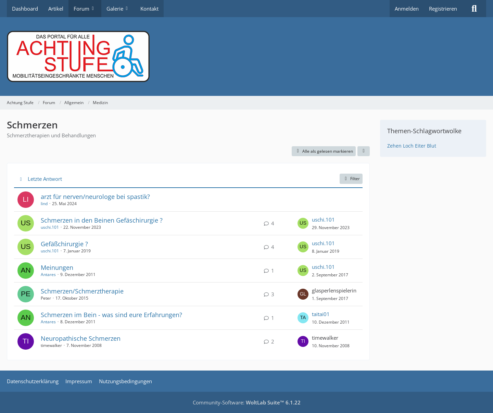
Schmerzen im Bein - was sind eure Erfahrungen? (111, 315)
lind (44, 203)
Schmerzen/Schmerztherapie (82, 291)
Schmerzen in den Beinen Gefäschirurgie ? (102, 220)
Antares (48, 274)
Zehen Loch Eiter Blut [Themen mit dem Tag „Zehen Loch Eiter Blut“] (411, 145)
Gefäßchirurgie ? (64, 244)
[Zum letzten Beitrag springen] (303, 223)
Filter (351, 179)
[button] (363, 151)
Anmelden (407, 8)
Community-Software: (247, 402)
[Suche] (474, 8)
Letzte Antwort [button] (45, 178)
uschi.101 (50, 227)
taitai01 (321, 314)
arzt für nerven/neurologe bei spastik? (95, 196)
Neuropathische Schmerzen (81, 338)
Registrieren (443, 8)
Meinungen (57, 267)
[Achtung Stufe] (246, 56)
